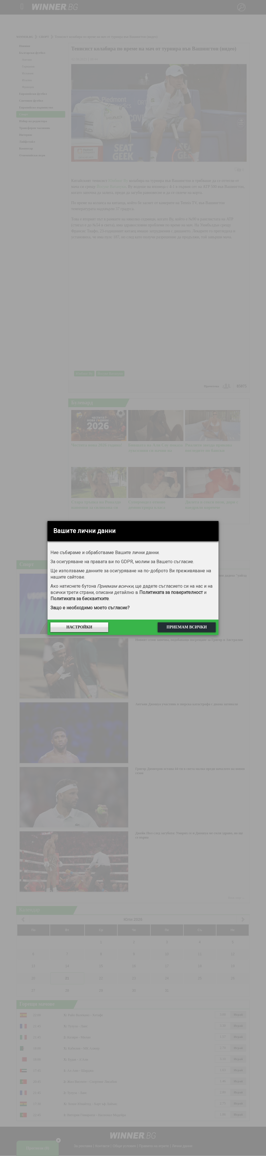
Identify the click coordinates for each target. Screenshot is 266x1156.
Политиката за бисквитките (79, 598)
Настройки (79, 627)
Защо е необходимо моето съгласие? (90, 607)
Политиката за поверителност (171, 592)
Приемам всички (187, 627)
